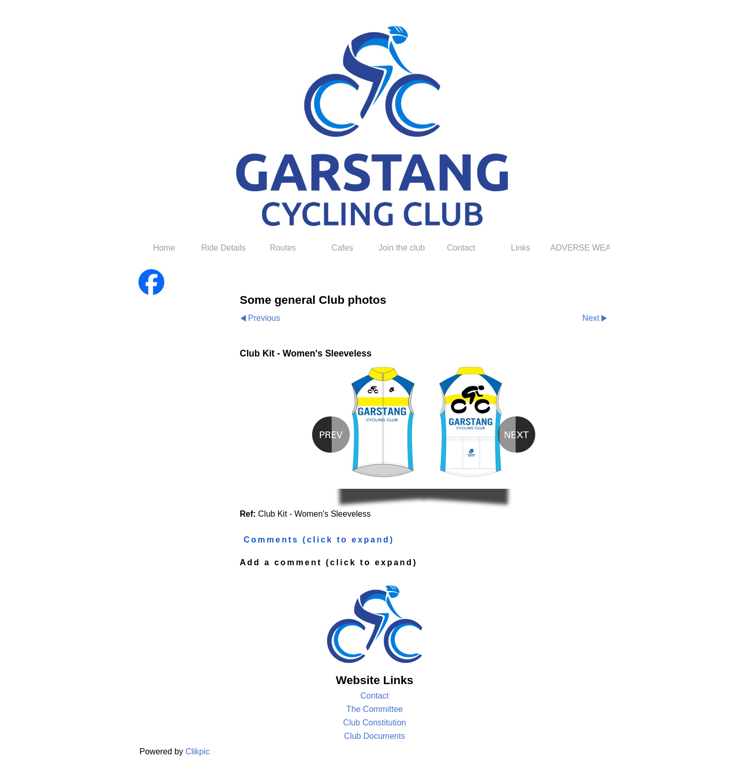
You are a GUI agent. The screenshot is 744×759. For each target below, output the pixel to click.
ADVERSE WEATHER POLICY (580, 247)
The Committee (374, 709)
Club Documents (374, 736)
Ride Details (223, 247)
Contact (461, 247)
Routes (283, 247)
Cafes (342, 247)
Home (164, 247)
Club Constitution (374, 722)
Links (520, 247)
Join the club (402, 247)
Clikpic (197, 751)
